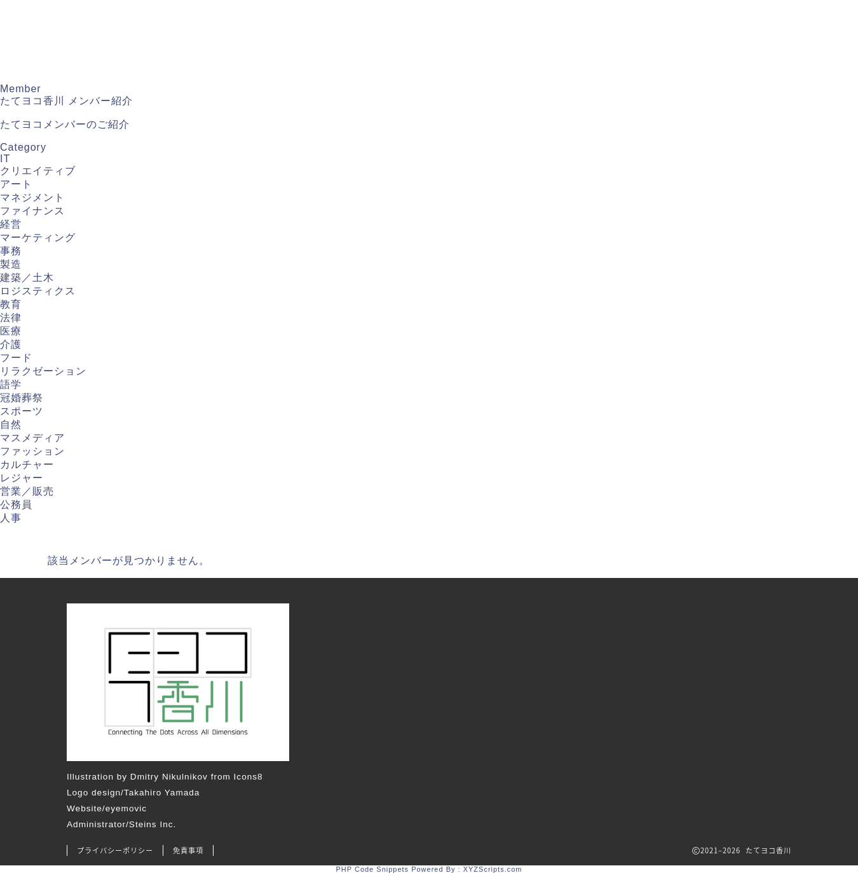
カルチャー (27, 464)
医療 (11, 331)
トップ (251, 27)
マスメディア (32, 437)
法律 (11, 317)
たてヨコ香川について (353, 27)
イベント (654, 27)
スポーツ (21, 411)
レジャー (21, 477)
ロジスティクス (38, 290)
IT (5, 158)
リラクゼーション (43, 371)
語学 (11, 384)
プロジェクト (739, 27)
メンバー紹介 (471, 27)
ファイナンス (32, 210)
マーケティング (38, 237)
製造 (11, 264)
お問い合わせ (267, 64)
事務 (11, 250)
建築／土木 (27, 277)
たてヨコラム (568, 27)
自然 (11, 424)
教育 (11, 304)
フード (16, 357)
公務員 (16, 504)
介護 (11, 344)
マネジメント (32, 197)
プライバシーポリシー (115, 850)
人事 (11, 517)
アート (16, 184)
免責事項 (188, 850)
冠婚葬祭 (21, 397)
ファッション (32, 451)
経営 (11, 224)
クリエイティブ (38, 170)
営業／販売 (27, 491)
